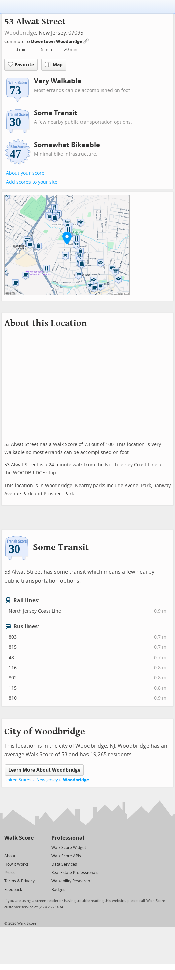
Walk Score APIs (66, 856)
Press (9, 872)
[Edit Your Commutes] (86, 40)
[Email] (29, 847)
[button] (67, 238)
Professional (67, 838)
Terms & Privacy (19, 881)
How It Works (16, 864)
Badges (58, 889)
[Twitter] (8, 847)
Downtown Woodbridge (57, 41)
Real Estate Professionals (74, 872)
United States (17, 779)
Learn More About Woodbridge (44, 770)
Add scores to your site (31, 182)
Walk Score (19, 838)
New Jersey (47, 779)
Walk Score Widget (68, 847)
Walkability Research (70, 881)
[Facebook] (18, 847)
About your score (25, 173)
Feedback (13, 889)
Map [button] (54, 65)
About (9, 856)
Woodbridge (20, 33)
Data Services (64, 864)
